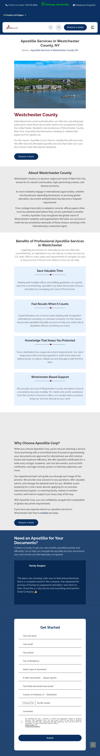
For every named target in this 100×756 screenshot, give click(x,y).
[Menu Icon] (92, 27)
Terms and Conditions (32, 726)
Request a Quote (75, 27)
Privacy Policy (29, 725)
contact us (46, 513)
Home (25, 50)
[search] (50, 27)
